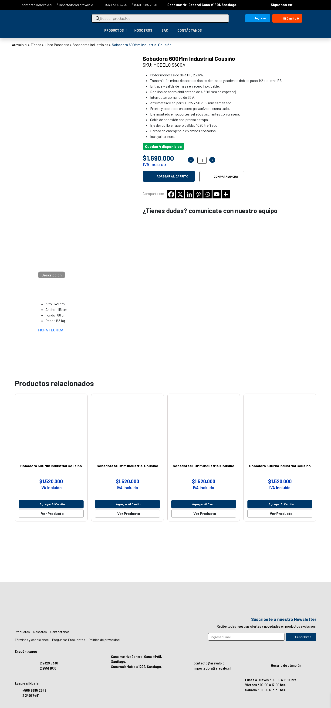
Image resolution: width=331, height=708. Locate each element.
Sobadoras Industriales (90, 44)
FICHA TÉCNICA (50, 330)
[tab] (51, 275)
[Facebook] (171, 194)
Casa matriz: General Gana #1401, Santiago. (199, 5)
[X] (180, 194)
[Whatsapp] (207, 194)
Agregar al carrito (172, 176)
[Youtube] (217, 194)
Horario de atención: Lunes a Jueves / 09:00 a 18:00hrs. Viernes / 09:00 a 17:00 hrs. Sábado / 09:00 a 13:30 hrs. (273, 673)
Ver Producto (52, 513)
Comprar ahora (226, 176)
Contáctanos (60, 632)
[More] (226, 194)
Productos (22, 632)
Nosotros (40, 632)
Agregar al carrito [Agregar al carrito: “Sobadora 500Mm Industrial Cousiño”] (52, 504)
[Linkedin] (189, 194)
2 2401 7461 (30, 696)
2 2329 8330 (49, 663)
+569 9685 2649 (145, 5)
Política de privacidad (104, 640)
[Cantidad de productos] (202, 160)
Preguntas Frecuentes (68, 640)
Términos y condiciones (32, 640)
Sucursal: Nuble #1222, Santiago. (136, 667)
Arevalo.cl (19, 44)
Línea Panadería (57, 44)
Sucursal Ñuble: (27, 684)
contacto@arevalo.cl (37, 5)
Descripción (51, 275)
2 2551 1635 (48, 668)
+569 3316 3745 (116, 5)
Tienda (36, 44)
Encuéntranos (26, 652)
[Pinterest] (198, 194)
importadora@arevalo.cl (76, 5)
